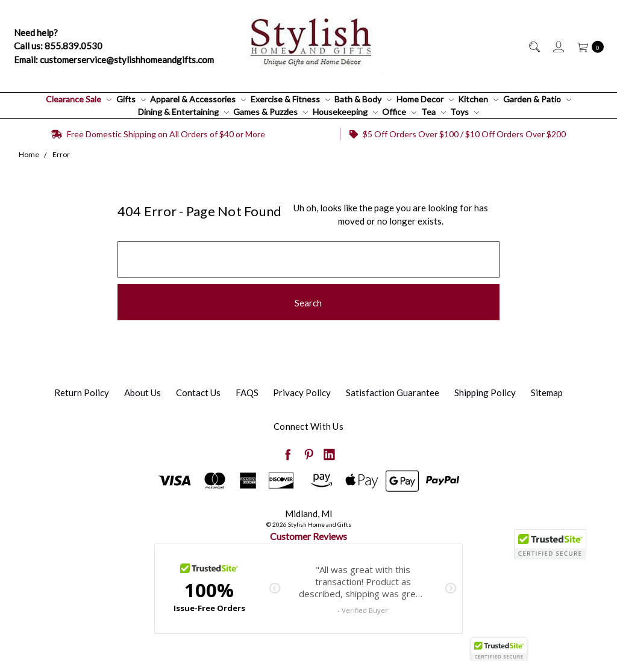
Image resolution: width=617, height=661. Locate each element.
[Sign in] (558, 46)
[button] (499, 649)
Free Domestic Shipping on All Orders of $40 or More (158, 134)
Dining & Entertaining (183, 112)
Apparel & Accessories (198, 99)
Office (399, 112)
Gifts (131, 99)
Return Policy (81, 392)
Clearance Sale (78, 99)
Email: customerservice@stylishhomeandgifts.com (114, 59)
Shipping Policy (485, 392)
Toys (464, 112)
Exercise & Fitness (290, 99)
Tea (433, 112)
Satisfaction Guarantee (392, 392)
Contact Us (198, 392)
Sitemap (547, 392)
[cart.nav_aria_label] (587, 46)
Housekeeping (345, 112)
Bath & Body (363, 99)
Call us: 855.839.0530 (58, 45)
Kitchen (478, 99)
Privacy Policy (302, 392)
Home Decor (425, 99)
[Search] (533, 46)
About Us (142, 392)
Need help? (36, 32)
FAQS (247, 392)
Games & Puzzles (270, 112)
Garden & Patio (537, 99)
